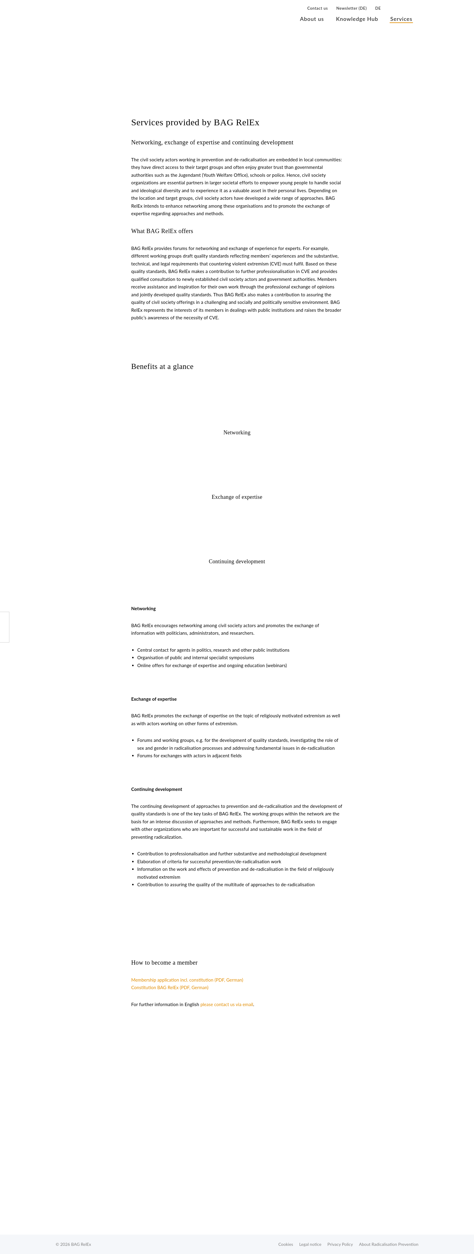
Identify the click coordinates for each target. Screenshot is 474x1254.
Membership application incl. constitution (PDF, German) (187, 979)
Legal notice (310, 1244)
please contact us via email (226, 1004)
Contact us (317, 8)
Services (401, 18)
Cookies (285, 1244)
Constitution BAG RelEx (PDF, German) (170, 987)
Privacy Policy (340, 1244)
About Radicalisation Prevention (388, 1244)
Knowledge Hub (357, 18)
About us (312, 18)
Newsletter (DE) (351, 8)
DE (378, 8)
